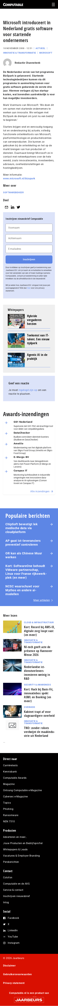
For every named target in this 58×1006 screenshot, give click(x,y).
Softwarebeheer (13, 192)
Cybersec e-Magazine (15, 796)
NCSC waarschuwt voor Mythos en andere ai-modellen (22, 590)
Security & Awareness (37, 684)
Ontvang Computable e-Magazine (22, 790)
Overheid (29, 707)
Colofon (7, 877)
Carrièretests (10, 765)
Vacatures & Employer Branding (21, 855)
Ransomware (10, 815)
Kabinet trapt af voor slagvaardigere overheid (39, 714)
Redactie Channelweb (27, 62)
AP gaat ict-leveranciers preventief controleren (23, 542)
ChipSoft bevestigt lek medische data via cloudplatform (21, 528)
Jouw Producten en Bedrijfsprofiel (23, 843)
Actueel (40, 48)
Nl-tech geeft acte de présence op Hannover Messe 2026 (38, 651)
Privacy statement (14, 983)
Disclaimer (9, 965)
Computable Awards (15, 777)
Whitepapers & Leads (15, 849)
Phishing (8, 809)
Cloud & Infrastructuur (39, 622)
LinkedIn (13, 930)
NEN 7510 (9, 821)
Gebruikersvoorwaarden (17, 974)
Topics (7, 802)
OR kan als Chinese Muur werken (23, 555)
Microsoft (45, 53)
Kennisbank (10, 771)
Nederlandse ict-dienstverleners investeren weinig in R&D (37, 673)
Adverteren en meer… (15, 837)
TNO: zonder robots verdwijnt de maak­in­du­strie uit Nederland (39, 732)
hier (28, 288)
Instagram (14, 942)
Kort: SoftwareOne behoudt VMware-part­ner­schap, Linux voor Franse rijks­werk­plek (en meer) (26, 571)
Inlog (6, 902)
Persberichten (11, 861)
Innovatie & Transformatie (19, 53)
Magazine (9, 784)
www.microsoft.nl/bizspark (19, 178)
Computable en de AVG (16, 883)
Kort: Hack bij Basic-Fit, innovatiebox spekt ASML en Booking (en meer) (38, 695)
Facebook (13, 917)
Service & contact (13, 889)
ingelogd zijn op (28, 390)
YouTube (13, 936)
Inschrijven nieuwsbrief (16, 896)
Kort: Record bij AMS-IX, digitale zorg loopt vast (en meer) (39, 631)
